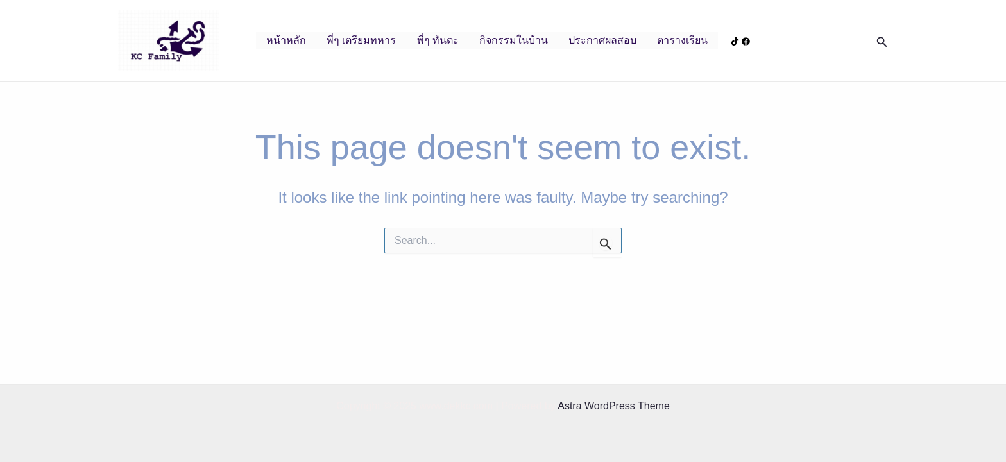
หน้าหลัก (286, 40)
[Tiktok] (735, 41)
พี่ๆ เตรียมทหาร (361, 40)
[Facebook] (746, 41)
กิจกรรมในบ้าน (513, 40)
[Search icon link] (882, 41)
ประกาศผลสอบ (602, 40)
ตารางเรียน (682, 40)
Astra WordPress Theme (614, 405)
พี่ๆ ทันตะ (438, 40)
